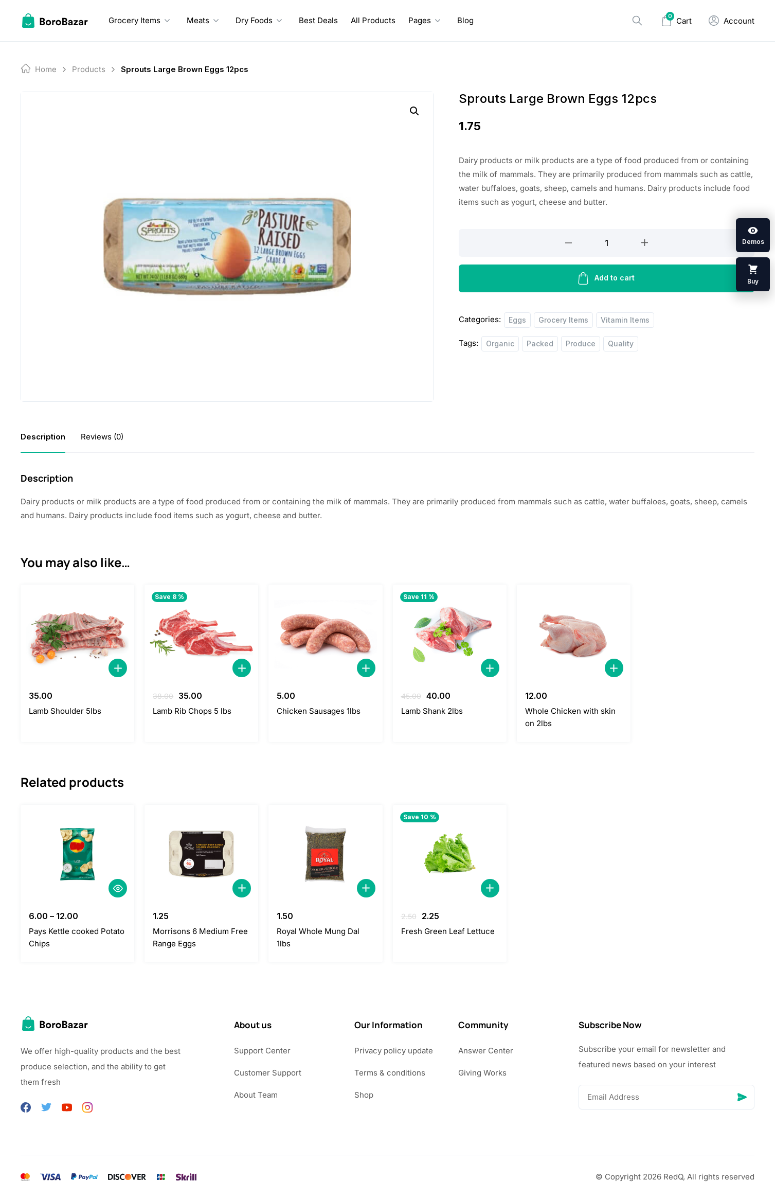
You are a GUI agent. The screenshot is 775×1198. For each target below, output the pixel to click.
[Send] (742, 1097)
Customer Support (267, 1073)
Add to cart (606, 278)
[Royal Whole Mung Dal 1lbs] (325, 854)
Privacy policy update (393, 1050)
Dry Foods (254, 20)
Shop (363, 1095)
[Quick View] (118, 888)
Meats (198, 20)
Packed (540, 343)
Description (43, 437)
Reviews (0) (102, 437)
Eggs (517, 319)
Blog (465, 20)
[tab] (43, 436)
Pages (419, 20)
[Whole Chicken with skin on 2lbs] (573, 634)
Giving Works (482, 1073)
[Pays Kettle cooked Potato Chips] (77, 854)
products (88, 69)
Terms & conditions (389, 1073)
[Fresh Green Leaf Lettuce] (450, 854)
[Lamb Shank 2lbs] (450, 634)
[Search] (637, 20)
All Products (373, 20)
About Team (256, 1095)
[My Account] (731, 20)
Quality (621, 343)
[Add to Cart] (118, 668)
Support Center (262, 1050)
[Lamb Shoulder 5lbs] (77, 634)
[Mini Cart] (676, 21)
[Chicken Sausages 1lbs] (325, 634)
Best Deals (318, 20)
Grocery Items (134, 20)
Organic (500, 343)
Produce (581, 343)
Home (46, 69)
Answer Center (485, 1050)
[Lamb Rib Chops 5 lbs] (201, 634)
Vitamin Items (625, 319)
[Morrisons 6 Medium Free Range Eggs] (201, 854)
